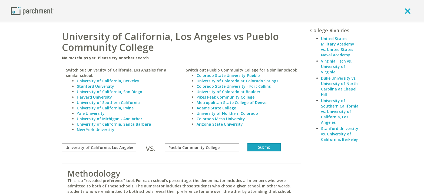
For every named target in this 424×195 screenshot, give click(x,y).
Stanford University (95, 86)
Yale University (91, 113)
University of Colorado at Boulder (228, 91)
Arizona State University (220, 124)
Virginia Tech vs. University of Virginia (336, 66)
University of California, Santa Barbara (114, 124)
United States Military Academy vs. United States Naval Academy (337, 46)
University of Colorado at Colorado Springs (237, 80)
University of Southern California (108, 102)
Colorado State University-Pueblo (228, 75)
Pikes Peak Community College (225, 97)
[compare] (99, 147)
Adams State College (216, 107)
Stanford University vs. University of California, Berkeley (339, 134)
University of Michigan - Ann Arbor (109, 118)
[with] (202, 147)
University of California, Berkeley (108, 80)
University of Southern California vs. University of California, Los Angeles (340, 111)
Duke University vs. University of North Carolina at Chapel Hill (339, 86)
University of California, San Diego (109, 91)
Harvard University (94, 97)
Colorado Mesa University (221, 118)
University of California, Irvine (105, 107)
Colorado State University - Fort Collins (234, 86)
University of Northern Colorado (227, 113)
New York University (95, 129)
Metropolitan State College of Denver (232, 102)
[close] (407, 11)
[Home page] (32, 10)
